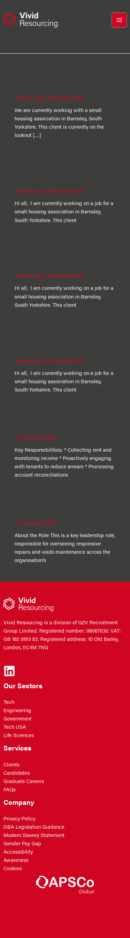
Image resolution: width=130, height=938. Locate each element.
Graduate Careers (23, 781)
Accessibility (18, 851)
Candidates (16, 772)
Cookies (12, 868)
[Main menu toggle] (119, 20)
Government (17, 718)
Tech (8, 701)
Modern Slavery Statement (33, 834)
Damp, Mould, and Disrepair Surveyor (53, 79)
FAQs (9, 789)
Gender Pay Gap (22, 843)
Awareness (15, 859)
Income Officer (34, 422)
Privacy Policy (19, 818)
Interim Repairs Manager (49, 507)
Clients (11, 764)
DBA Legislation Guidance (33, 826)
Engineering (17, 710)
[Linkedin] (9, 671)
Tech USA (14, 726)
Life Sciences (18, 735)
